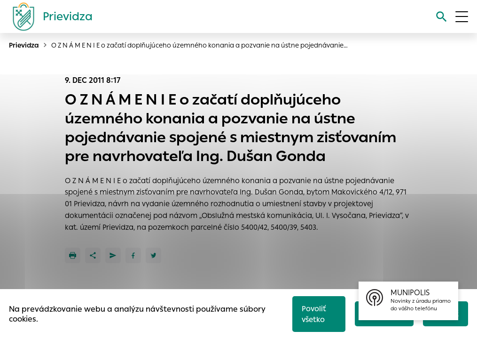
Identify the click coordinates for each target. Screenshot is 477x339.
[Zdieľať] (93, 255)
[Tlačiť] (72, 255)
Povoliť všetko (314, 314)
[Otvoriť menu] (461, 16)
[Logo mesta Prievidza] (49, 16)
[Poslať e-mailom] (113, 255)
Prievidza (24, 45)
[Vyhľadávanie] (441, 16)
